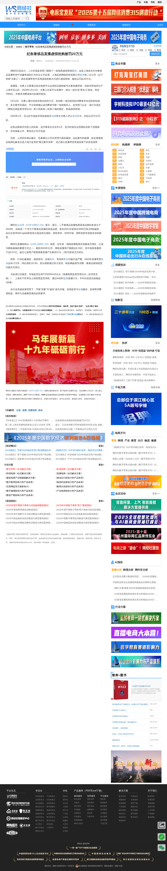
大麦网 (149, 171)
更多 (157, 63)
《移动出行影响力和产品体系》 (70, 478)
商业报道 (77, 799)
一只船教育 (151, 174)
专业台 (38, 790)
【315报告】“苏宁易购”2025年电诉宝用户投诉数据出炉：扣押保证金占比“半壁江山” (44, 454)
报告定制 (90, 806)
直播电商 (32, 410)
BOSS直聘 (123, 171)
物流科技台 (51, 810)
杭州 (82, 75)
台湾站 (65, 831)
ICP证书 (71, 866)
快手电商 (150, 164)
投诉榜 (115, 144)
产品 (139, 2)
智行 (148, 181)
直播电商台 (39, 810)
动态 (121, 50)
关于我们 (152, 790)
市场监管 (134, 796)
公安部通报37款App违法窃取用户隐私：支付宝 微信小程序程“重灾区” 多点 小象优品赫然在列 (136, 277)
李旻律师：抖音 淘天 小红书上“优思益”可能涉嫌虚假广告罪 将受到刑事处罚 (136, 363)
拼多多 (121, 150)
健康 (153, 440)
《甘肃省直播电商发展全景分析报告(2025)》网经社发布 (136, 599)
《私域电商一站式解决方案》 (69, 469)
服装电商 (122, 810)
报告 (130, 50)
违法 (74, 116)
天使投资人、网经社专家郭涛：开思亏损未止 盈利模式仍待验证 (136, 374)
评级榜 (137, 144)
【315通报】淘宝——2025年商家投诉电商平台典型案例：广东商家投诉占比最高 (136, 293)
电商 (123, 46)
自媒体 (76, 803)
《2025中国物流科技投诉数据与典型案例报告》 (78, 522)
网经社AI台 (39, 831)
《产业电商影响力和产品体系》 (70, 491)
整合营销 (77, 806)
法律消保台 (51, 814)
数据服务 (103, 803)
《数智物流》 (116, 740)
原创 (40, 410)
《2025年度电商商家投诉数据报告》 (21, 509)
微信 (120, 178)
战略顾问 (90, 810)
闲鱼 (120, 157)
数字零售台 (51, 817)
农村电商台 (51, 803)
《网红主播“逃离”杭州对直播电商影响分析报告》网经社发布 (136, 588)
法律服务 (103, 813)
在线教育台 (39, 800)
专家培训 (90, 816)
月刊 (130, 46)
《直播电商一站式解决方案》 (69, 473)
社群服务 (77, 816)
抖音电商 (122, 154)
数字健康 (134, 810)
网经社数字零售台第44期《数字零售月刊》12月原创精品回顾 (136, 464)
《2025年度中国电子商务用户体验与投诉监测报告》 (80, 509)
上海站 (65, 807)
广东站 (65, 814)
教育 (133, 440)
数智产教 (134, 803)
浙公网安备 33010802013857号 (90, 866)
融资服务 (103, 806)
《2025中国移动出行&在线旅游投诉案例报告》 (77, 514)
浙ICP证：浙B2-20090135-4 (55, 866)
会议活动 (120, 493)
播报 (160, 2)
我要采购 (155, 387)
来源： (33, 61)
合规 (80, 289)
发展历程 (151, 800)
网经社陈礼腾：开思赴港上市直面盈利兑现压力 (135, 369)
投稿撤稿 (151, 803)
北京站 (65, 803)
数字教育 (134, 814)
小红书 (121, 168)
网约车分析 (141, 569)
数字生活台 (51, 821)
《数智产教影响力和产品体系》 (19, 495)
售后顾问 (103, 810)
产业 (127, 440)
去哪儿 (121, 161)
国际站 (65, 796)
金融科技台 (39, 814)
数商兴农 (134, 807)
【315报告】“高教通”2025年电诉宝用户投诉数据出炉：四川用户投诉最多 (39, 459)
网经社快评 (78, 823)
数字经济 (134, 817)
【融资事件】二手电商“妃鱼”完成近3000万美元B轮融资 (31, 429)
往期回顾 (157, 46)
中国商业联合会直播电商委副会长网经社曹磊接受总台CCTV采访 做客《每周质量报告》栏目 (136, 582)
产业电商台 (51, 796)
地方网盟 (103, 820)
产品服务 (151, 814)
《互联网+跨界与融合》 (120, 716)
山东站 (65, 817)
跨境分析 (128, 569)
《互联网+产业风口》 (119, 710)
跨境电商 (122, 803)
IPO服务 (77, 810)
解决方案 (123, 790)
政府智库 (90, 799)
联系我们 (151, 796)
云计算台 (38, 824)
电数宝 (119, 300)
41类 (120, 866)
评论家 (115, 343)
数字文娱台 (39, 828)
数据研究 (126, 25)
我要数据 (155, 300)
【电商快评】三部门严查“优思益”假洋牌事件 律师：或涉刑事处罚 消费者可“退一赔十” (136, 380)
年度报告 (120, 188)
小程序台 (50, 828)
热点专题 (120, 63)
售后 (66, 259)
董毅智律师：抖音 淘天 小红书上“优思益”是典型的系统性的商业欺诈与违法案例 (136, 357)
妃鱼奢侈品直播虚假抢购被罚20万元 (72, 420)
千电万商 (120, 387)
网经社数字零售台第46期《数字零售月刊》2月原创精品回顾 (136, 453)
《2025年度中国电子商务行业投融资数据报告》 (27, 505)
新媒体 (56, 25)
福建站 (65, 821)
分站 (65, 790)
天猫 (148, 168)
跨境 (120, 440)
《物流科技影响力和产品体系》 (70, 482)
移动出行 (122, 814)
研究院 (89, 813)
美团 (120, 164)
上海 (30, 71)
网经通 (103, 799)
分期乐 (149, 161)
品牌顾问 (77, 813)
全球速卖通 (123, 174)
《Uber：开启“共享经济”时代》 (123, 734)
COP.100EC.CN (35, 225)
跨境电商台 (39, 796)
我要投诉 (91, 25)
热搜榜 (126, 144)
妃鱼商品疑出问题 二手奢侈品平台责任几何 (76, 429)
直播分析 (116, 569)
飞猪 (148, 157)
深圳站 (65, 828)
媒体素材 (151, 817)
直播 (24, 410)
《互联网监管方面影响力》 (17, 486)
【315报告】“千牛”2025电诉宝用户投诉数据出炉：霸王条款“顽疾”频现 (88, 459)
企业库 (20, 225)
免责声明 (151, 807)
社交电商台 (51, 800)
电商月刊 (120, 433)
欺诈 (52, 259)
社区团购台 (39, 803)
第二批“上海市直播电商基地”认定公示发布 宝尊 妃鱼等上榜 (33, 424)
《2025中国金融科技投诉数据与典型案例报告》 (27, 518)
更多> (101, 446)
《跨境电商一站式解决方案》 (18, 473)
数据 (157, 50)
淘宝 (148, 150)
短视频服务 (78, 820)
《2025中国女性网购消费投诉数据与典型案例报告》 (29, 522)
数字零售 (29, 47)
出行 (140, 440)
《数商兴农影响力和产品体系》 (70, 486)
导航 (153, 2)
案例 (74, 71)
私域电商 (134, 800)
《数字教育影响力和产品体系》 (19, 482)
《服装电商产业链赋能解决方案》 (20, 478)
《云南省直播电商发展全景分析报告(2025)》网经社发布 (136, 594)
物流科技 (122, 817)
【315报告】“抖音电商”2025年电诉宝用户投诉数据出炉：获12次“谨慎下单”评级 (93, 454)
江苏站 (65, 824)
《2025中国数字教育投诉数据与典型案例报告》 (78, 518)
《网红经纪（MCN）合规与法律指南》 (126, 746)
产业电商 (122, 807)
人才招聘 (151, 810)
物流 (147, 440)
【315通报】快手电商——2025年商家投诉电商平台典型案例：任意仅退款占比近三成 (136, 282)
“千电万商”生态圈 (73, 314)
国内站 (65, 800)
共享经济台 (39, 817)
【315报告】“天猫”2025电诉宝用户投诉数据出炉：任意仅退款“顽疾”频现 (39, 450)
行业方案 (8, 464)
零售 (114, 440)
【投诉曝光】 (10, 446)
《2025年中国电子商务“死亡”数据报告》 (74, 505)
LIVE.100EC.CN (39, 244)
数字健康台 (51, 807)
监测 (65, 278)
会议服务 (103, 816)
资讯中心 (21, 25)
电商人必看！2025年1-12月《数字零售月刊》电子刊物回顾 (136, 459)
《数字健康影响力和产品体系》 (19, 491)
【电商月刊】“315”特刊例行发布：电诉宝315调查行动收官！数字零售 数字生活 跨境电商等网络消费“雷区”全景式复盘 (136, 447)
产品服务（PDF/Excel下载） (89, 790)
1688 (120, 181)
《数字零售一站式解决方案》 (18, 469)
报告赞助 (90, 803)
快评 (124, 343)
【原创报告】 (10, 501)
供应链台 (50, 824)
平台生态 (11, 790)
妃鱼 (18, 410)
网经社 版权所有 (83, 844)
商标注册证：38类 (111, 866)
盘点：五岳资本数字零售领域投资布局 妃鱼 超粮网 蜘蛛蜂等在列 (86, 424)
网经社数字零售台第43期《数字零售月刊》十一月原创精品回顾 (136, 470)
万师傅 (149, 178)
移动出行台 (39, 807)
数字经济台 (39, 821)
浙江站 (65, 810)
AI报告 (119, 562)
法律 (53, 116)
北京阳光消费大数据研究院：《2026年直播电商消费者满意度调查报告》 (136, 576)
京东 (148, 154)
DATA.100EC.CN (36, 391)
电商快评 (122, 821)
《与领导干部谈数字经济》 (146, 689)
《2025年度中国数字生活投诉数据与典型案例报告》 (29, 514)
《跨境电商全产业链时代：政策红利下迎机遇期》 (130, 704)
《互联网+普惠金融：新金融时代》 (124, 722)
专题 (146, 2)
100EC (19, 47)
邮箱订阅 (155, 54)
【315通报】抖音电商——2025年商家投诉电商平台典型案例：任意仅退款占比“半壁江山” (136, 288)
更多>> (156, 188)
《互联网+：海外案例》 (120, 728)
